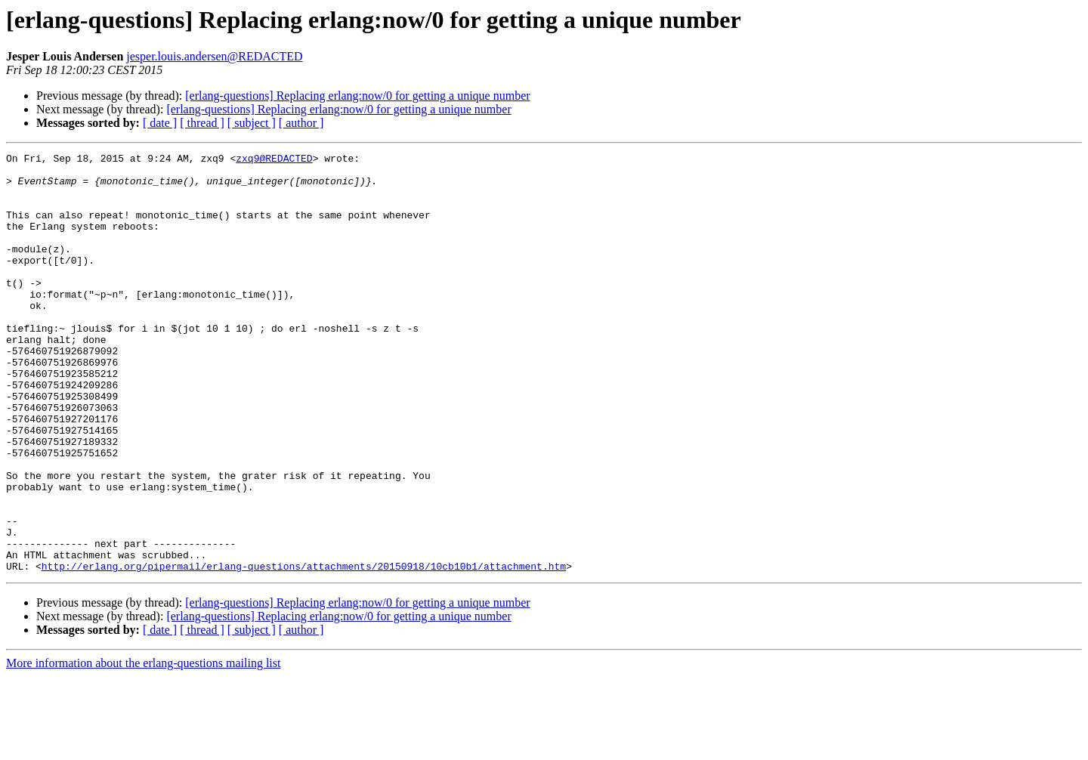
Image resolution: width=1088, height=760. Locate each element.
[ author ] (301, 122)
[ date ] (160, 122)
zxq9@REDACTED (274, 160)
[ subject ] (251, 122)
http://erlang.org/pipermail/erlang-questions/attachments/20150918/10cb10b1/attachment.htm (304, 650)
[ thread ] (202, 122)
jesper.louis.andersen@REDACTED (214, 56)
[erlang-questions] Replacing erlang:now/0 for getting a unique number (357, 95)
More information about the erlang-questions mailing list (143, 746)
